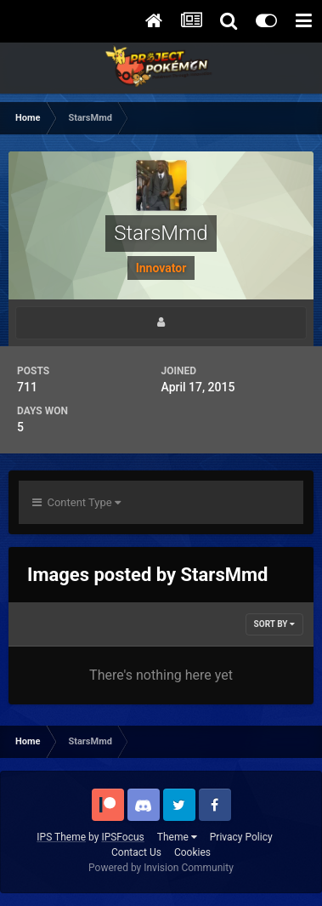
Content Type (76, 502)
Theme (177, 837)
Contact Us (136, 852)
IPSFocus (122, 837)
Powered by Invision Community (161, 868)
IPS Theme (61, 837)
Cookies (192, 852)
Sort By (274, 624)
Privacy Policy (241, 837)
